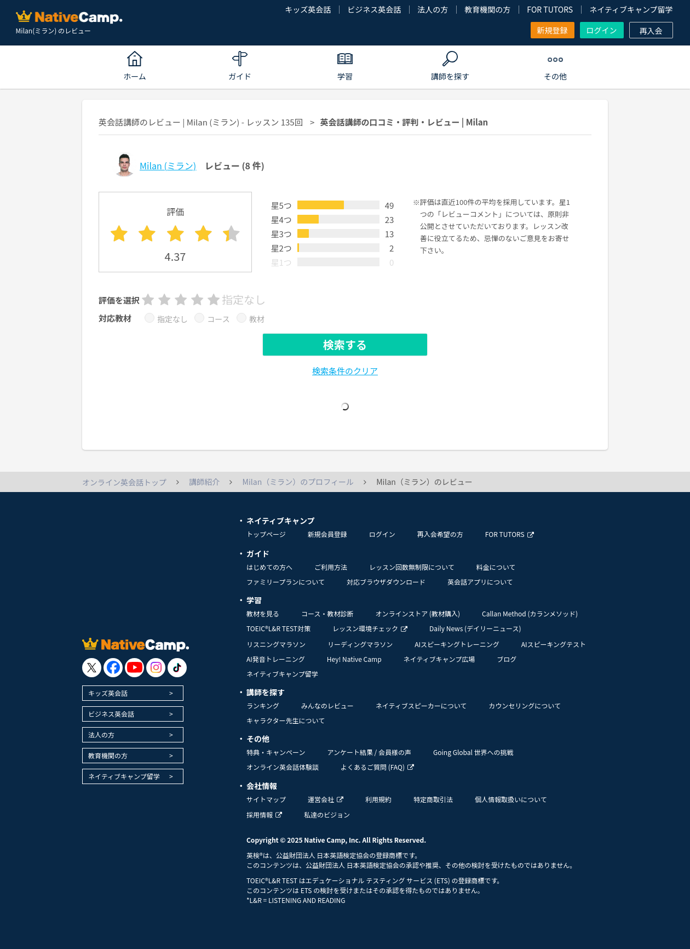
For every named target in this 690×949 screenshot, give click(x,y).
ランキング (262, 705)
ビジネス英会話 (374, 9)
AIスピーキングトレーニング (457, 644)
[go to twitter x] (91, 667)
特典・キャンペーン (275, 752)
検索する (345, 344)
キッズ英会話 (308, 9)
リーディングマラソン (360, 644)
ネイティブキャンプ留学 (630, 9)
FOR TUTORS (550, 9)
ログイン (601, 30)
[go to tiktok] (177, 667)
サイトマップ (266, 799)
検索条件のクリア (345, 370)
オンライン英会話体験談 (282, 766)
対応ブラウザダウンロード (386, 581)
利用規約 (378, 799)
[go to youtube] (134, 667)
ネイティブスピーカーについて (421, 705)
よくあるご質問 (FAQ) (377, 766)
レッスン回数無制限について (412, 566)
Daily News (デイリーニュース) (475, 628)
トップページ (266, 534)
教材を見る (262, 613)
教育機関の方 (487, 9)
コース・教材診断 (327, 613)
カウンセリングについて (524, 705)
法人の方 (432, 9)
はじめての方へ (269, 566)
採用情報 (264, 814)
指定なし (172, 319)
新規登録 (552, 30)
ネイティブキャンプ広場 (439, 659)
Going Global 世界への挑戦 (473, 752)
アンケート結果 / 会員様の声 (369, 752)
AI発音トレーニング (275, 659)
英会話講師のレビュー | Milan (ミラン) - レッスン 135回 (201, 122)
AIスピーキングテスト (553, 644)
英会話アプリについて (480, 581)
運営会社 (325, 799)
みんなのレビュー (327, 705)
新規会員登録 (327, 534)
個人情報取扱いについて (511, 799)
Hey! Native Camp (354, 659)
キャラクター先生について (285, 720)
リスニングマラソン (276, 644)
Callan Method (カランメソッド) (530, 613)
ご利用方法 (330, 566)
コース (218, 319)
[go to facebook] (113, 667)
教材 (256, 319)
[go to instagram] (155, 667)
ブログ (506, 659)
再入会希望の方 (440, 534)
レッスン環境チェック (369, 628)
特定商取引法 (433, 799)
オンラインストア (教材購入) (417, 613)
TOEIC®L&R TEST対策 (278, 628)
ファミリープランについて (285, 581)
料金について (496, 566)
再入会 (651, 30)
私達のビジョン (327, 814)
